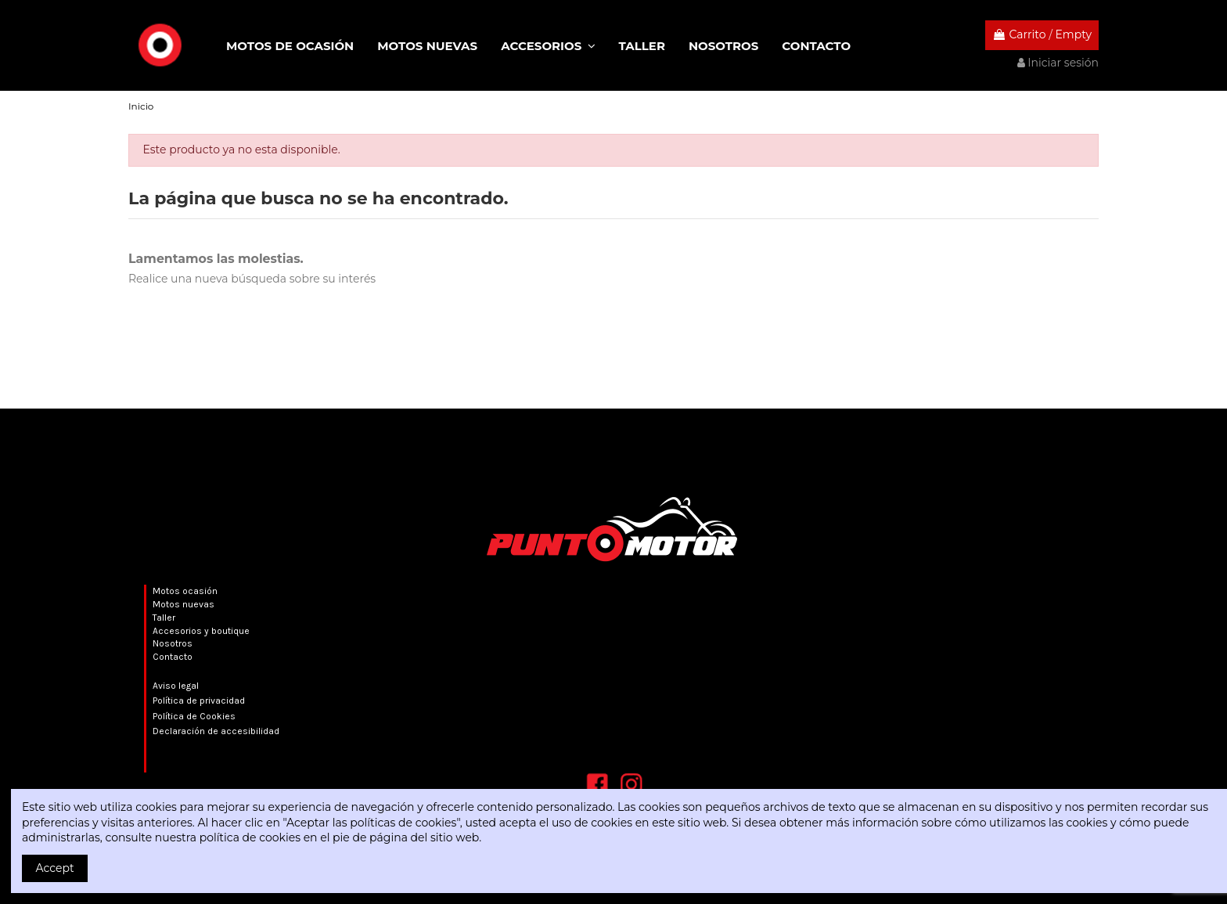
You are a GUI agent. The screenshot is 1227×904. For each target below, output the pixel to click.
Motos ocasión (185, 590)
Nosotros (173, 643)
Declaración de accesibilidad (216, 731)
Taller (164, 617)
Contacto (173, 656)
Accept (55, 868)
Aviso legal (176, 685)
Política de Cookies (194, 716)
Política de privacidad (199, 700)
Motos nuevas (183, 604)
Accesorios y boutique (201, 630)
